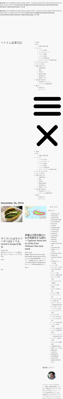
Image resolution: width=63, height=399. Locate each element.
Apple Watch (42, 74)
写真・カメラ (55, 348)
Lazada (53, 235)
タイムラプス (55, 299)
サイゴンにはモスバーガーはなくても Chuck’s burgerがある (11, 242)
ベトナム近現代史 (44, 58)
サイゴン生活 (55, 285)
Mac (40, 70)
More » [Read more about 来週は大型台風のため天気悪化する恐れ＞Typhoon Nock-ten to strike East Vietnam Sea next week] (27, 267)
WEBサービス (43, 78)
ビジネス (54, 314)
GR (52, 225)
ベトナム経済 (43, 54)
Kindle (53, 233)
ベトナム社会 (43, 50)
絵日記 (53, 358)
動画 (52, 350)
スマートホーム (56, 295)
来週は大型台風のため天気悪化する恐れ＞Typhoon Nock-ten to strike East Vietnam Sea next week (35, 242)
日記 (37, 44)
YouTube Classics (41, 80)
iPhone (41, 72)
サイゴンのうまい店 (41, 62)
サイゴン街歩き (56, 289)
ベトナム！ (39, 48)
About (37, 86)
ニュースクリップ (44, 52)
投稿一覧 (41, 87)
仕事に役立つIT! (40, 66)
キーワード (42, 89)
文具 (52, 352)
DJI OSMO (54, 222)
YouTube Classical (56, 257)
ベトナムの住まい (56, 318)
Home (37, 42)
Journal (53, 231)
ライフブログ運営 (56, 342)
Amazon (53, 216)
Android (53, 218)
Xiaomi (53, 255)
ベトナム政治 (43, 56)
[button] (47, 121)
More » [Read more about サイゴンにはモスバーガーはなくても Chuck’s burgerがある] (3, 259)
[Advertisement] (31, 28)
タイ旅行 (54, 301)
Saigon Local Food (56, 243)
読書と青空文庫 (43, 46)
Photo (53, 241)
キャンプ (54, 273)
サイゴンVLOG (40, 64)
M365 (53, 237)
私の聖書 (54, 356)
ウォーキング (55, 267)
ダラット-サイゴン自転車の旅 (47, 60)
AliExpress (54, 214)
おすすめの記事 (56, 269)
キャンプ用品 (55, 275)
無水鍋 (53, 354)
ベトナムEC (54, 316)
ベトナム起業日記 (11, 42)
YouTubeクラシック (44, 82)
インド (53, 265)
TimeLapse (54, 247)
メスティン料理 (56, 338)
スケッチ (54, 293)
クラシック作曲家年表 (45, 84)
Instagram (54, 227)
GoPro (53, 223)
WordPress (42, 76)
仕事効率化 (42, 68)
